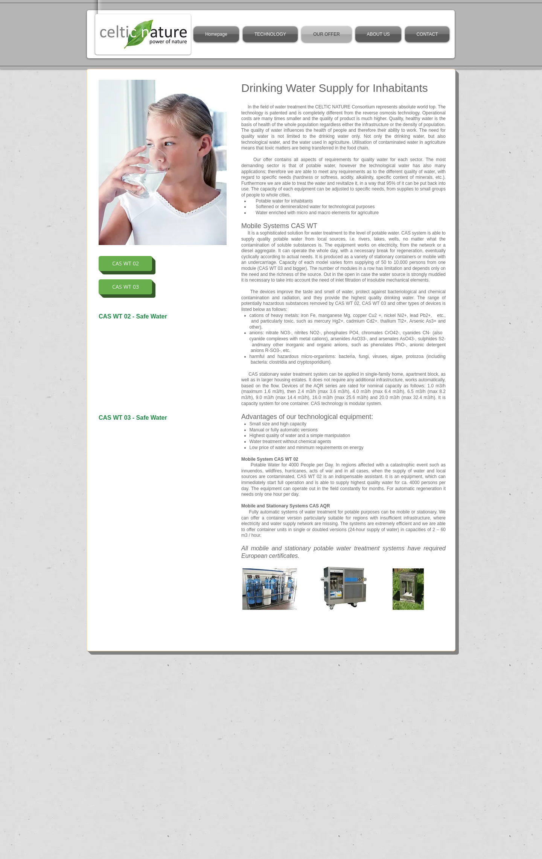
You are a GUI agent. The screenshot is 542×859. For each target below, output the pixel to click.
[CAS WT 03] (125, 286)
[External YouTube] (163, 364)
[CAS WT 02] (125, 263)
